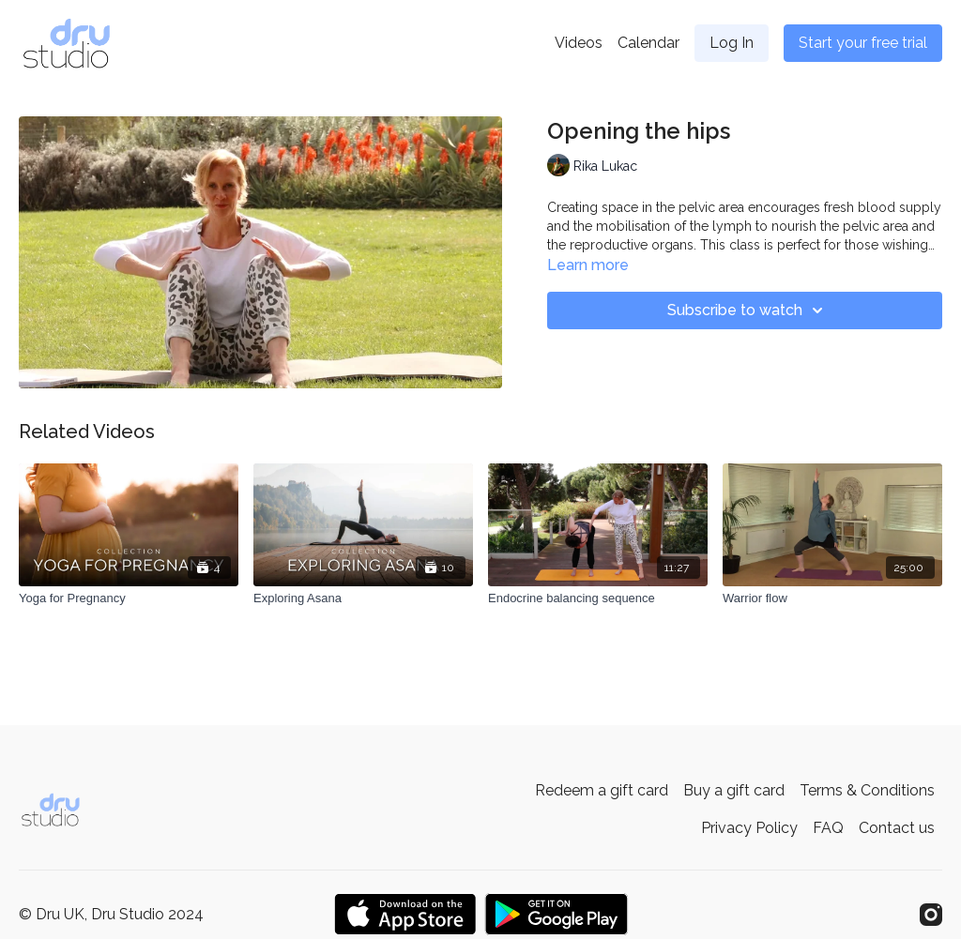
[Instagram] (931, 914)
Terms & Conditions (867, 790)
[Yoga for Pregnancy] (128, 598)
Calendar (648, 43)
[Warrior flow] (832, 598)
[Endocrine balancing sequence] (598, 598)
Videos (579, 43)
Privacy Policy (749, 828)
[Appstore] (405, 914)
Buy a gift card (734, 790)
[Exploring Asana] (363, 598)
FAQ (828, 828)
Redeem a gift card (601, 790)
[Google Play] (556, 914)
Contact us (897, 828)
